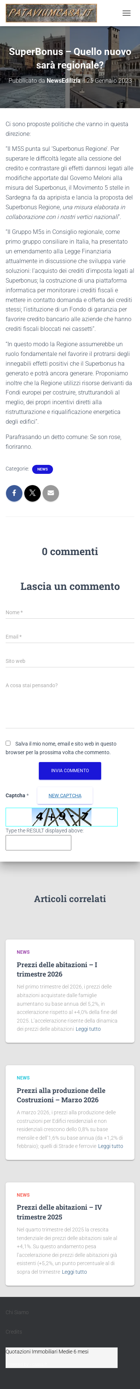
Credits (14, 1332)
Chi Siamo (17, 1312)
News (42, 469)
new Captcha (65, 795)
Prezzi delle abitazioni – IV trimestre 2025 (59, 1212)
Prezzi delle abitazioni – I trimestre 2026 (57, 969)
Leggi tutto (88, 1029)
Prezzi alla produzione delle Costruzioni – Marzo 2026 (61, 1095)
